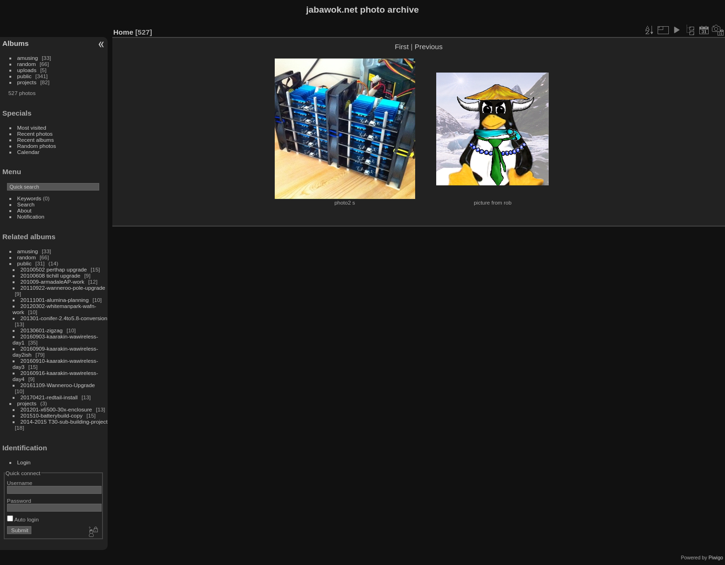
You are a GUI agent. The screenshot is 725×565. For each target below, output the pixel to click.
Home (123, 32)
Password (19, 501)
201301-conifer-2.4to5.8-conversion (64, 318)
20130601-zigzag (42, 330)
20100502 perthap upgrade (54, 269)
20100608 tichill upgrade (51, 275)
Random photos (36, 146)
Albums (15, 43)
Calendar (28, 152)
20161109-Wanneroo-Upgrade (58, 385)
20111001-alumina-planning (55, 300)
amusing (27, 58)
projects (27, 82)
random (26, 64)
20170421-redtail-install (49, 397)
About (24, 210)
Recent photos (35, 134)
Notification (30, 216)
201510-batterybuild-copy (52, 415)
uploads (27, 70)
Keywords (29, 198)
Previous (429, 47)
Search (26, 204)
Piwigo (716, 557)
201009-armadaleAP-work (53, 282)
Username (19, 483)
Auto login (23, 519)
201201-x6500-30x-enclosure (56, 409)
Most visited (31, 128)
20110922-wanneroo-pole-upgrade (63, 288)
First (402, 47)
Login (24, 462)
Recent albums (35, 140)
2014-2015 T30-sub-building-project (64, 421)
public (24, 76)
